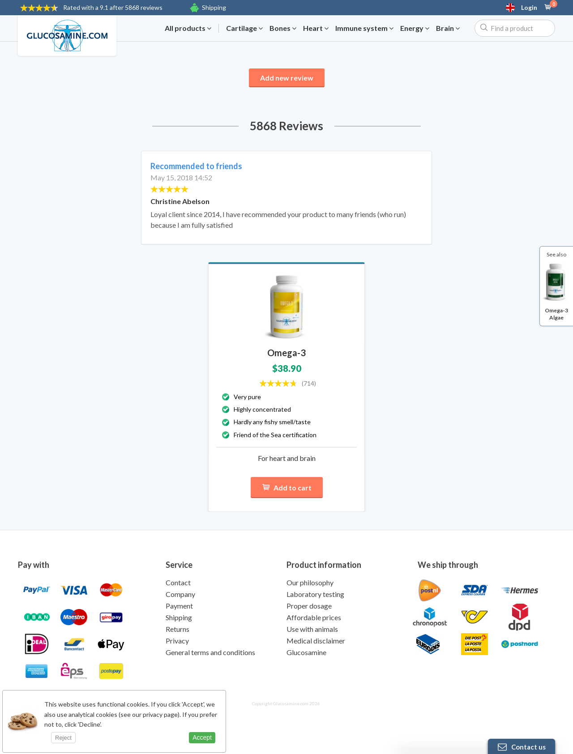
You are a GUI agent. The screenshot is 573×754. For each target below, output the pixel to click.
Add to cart (287, 487)
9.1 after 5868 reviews (112, 7)
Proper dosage (309, 605)
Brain (448, 28)
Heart (316, 28)
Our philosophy (310, 582)
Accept (202, 737)
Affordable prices (313, 617)
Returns (177, 629)
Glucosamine (306, 652)
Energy (414, 28)
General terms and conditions (210, 652)
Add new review (286, 77)
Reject (63, 737)
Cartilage (244, 28)
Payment (179, 605)
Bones (282, 28)
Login (529, 7)
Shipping (214, 7)
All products (188, 28)
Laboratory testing (315, 594)
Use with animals (312, 629)
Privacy (177, 640)
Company (180, 594)
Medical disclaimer (315, 640)
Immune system (364, 28)
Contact (178, 582)
